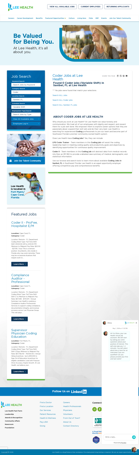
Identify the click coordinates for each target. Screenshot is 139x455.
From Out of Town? (71, 418)
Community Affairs (12, 421)
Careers (11, 18)
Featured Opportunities (56, 19)
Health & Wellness (48, 418)
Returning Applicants (119, 7)
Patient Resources (48, 414)
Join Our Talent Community (120, 18)
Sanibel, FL (18, 100)
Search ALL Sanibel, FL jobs (65, 105)
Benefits (39, 18)
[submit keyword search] (39, 85)
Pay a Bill (44, 422)
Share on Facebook (118, 76)
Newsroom (9, 424)
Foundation (9, 428)
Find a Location (46, 406)
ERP (97, 18)
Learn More (21, 264)
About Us (67, 422)
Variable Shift (19, 107)
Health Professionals (72, 406)
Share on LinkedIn (124, 76)
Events (104, 18)
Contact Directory (71, 426)
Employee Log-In (20, 124)
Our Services (45, 410)
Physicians (67, 410)
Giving (42, 426)
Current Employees (92, 7)
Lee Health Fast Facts (13, 411)
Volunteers (68, 414)
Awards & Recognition (13, 418)
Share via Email (126, 76)
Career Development (25, 18)
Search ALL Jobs (60, 95)
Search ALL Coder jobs (63, 100)
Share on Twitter (121, 76)
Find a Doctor (46, 402)
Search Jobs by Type (22, 114)
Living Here (81, 18)
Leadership (9, 414)
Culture (72, 18)
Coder (15, 92)
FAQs (91, 18)
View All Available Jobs (62, 7)
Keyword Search (18, 81)
